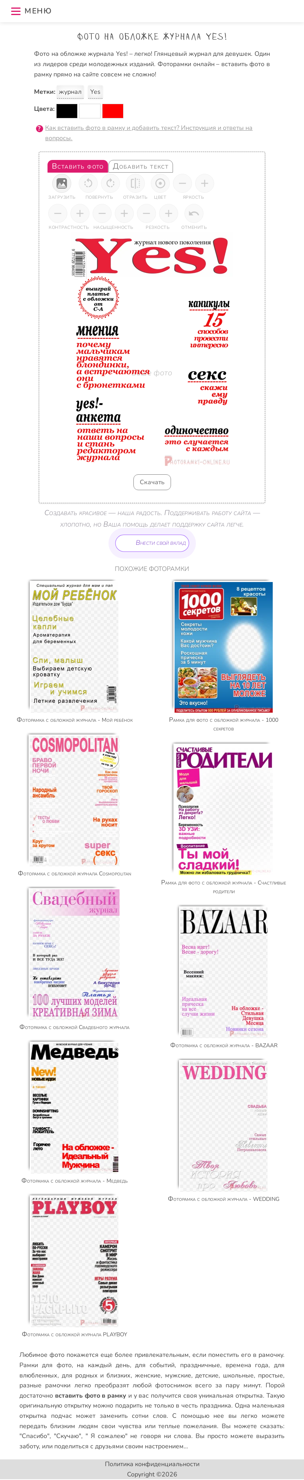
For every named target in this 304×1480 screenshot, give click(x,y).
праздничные (200, 1365)
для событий (155, 1365)
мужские (178, 1375)
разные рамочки (44, 1385)
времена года (247, 1365)
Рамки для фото (45, 1365)
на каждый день (103, 1365)
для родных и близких (96, 1375)
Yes (95, 92)
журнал (70, 92)
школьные (238, 1375)
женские (148, 1375)
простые (270, 1375)
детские (206, 1375)
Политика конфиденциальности (152, 1464)
